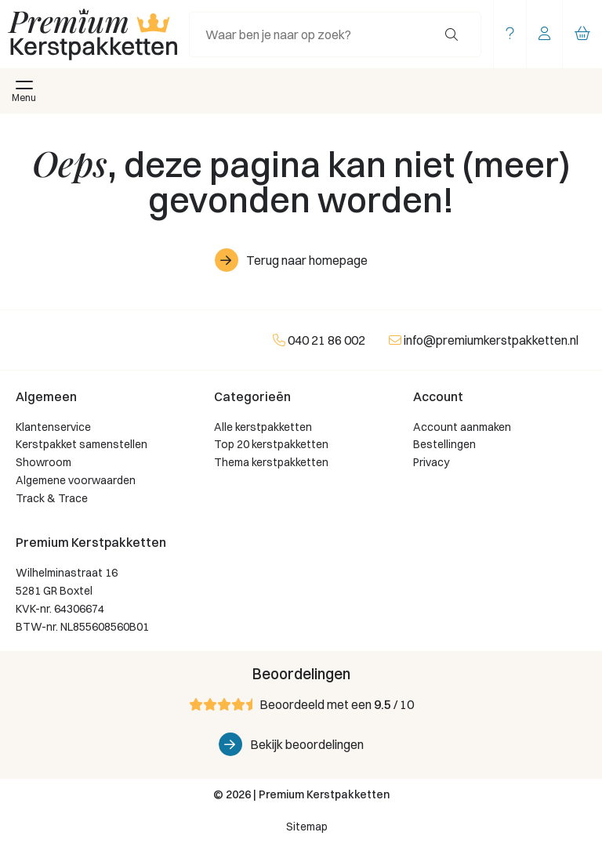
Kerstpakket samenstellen (81, 444)
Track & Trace (52, 498)
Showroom (43, 462)
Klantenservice (53, 427)
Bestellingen (444, 444)
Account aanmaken (462, 427)
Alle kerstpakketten (263, 427)
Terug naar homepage (307, 260)
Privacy (431, 462)
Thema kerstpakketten (271, 462)
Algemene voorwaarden (76, 480)
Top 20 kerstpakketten (271, 444)
